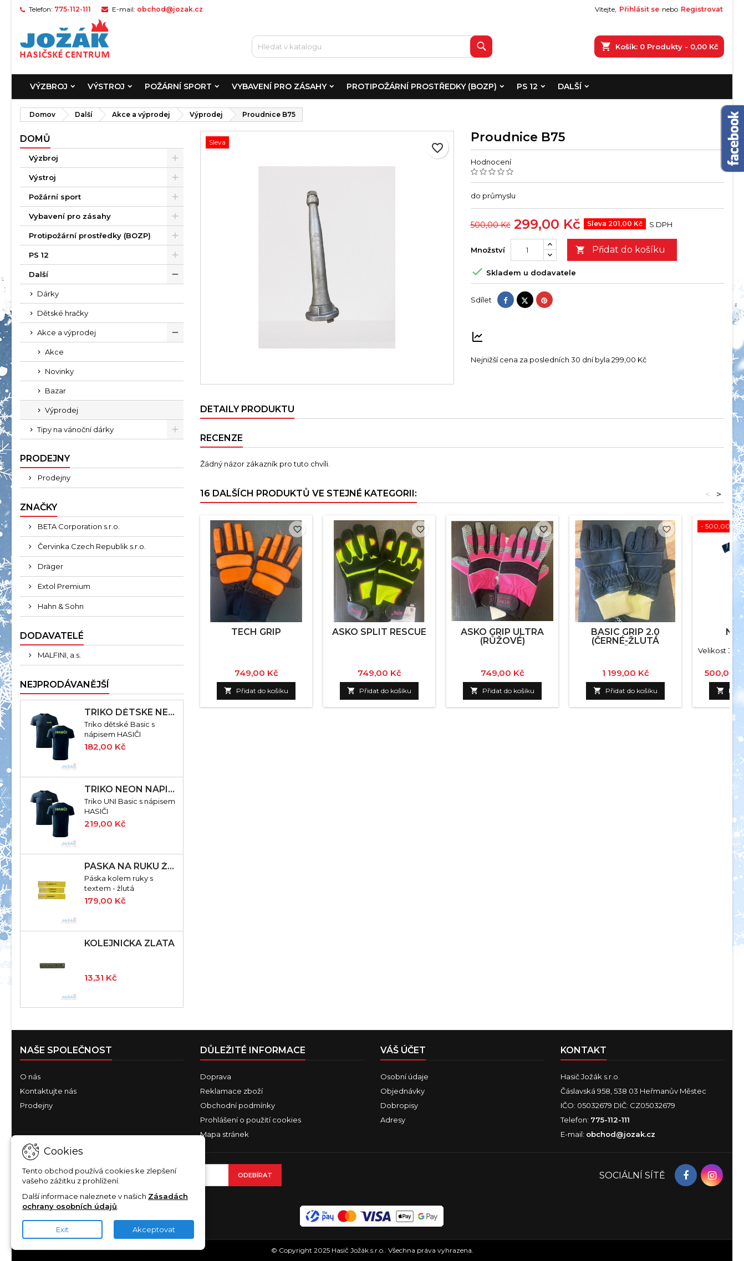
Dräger (49, 566)
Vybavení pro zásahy (279, 86)
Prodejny (53, 477)
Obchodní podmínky (237, 1105)
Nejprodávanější (64, 684)
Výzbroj (49, 86)
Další (570, 86)
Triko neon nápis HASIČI (131, 789)
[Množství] (527, 250)
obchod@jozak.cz (170, 9)
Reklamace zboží (231, 1090)
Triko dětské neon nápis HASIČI (131, 712)
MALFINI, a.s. (58, 654)
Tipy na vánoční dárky (75, 429)
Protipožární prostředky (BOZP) (421, 86)
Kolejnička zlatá (129, 943)
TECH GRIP (256, 632)
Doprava (215, 1076)
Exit (62, 1229)
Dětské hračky (62, 313)
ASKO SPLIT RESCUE (379, 632)
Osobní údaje (404, 1076)
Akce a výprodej (66, 332)
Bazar (55, 390)
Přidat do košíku (620, 250)
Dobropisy (399, 1105)
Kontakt (583, 1050)
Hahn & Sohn (60, 606)
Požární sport (178, 86)
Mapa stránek (224, 1134)
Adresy (392, 1119)
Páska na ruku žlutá (131, 866)
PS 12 (527, 86)
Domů (35, 139)
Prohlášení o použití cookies (250, 1119)
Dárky (48, 293)
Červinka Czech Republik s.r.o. (91, 546)
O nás (30, 1076)
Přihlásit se (639, 9)
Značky (38, 507)
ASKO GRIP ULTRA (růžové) (502, 636)
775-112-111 (72, 9)
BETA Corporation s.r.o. (78, 526)
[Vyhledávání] (372, 46)
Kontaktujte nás (48, 1090)
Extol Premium (63, 586)
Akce (54, 351)
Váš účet (403, 1050)
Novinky (59, 371)
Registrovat (702, 9)
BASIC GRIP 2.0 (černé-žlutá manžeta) (625, 641)
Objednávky (402, 1090)
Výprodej (61, 410)
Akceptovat (154, 1229)
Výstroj (106, 86)
